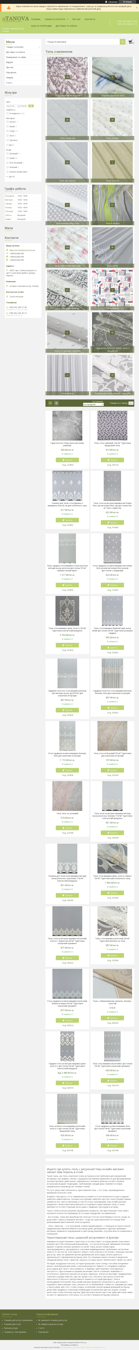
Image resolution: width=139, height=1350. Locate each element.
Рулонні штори (11, 1328)
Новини (9, 77)
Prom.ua (83, 1342)
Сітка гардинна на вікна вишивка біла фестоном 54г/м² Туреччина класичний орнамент (112, 1128)
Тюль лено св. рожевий (67, 813)
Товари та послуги (54, 19)
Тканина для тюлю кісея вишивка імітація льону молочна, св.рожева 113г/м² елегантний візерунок (67, 878)
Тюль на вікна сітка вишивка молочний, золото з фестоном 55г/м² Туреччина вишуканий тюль (67, 1128)
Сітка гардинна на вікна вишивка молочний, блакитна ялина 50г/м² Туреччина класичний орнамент (67, 1003)
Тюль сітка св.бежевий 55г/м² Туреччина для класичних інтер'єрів (112, 754)
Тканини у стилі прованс (15, 1332)
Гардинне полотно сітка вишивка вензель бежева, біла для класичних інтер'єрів (112, 692)
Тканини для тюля (12, 1324)
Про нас (76, 19)
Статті (9, 82)
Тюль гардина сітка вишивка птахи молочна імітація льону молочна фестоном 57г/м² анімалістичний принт (67, 568)
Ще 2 (11, 145)
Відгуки (9, 62)
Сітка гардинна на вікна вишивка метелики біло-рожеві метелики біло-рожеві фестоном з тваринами (112, 568)
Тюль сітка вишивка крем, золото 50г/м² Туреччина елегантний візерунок (67, 629)
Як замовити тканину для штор (52, 1320)
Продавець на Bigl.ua (69, 1345)
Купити (68, 460)
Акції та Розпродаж (41, 26)
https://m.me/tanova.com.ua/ (22, 250)
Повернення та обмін (16, 57)
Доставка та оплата (66, 26)
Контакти (90, 19)
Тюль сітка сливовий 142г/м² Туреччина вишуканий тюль (112, 444)
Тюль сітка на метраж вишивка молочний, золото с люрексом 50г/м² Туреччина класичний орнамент (67, 941)
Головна (35, 19)
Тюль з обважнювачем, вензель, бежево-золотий (112, 1002)
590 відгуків (112, 2)
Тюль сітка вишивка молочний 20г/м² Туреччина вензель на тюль (112, 939)
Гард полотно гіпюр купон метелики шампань (67, 444)
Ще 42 (12, 176)
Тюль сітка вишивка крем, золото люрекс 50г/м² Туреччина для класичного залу (112, 877)
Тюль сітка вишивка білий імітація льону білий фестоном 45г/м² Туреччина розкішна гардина (112, 630)
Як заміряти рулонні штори (50, 1324)
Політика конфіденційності (94, 1347)
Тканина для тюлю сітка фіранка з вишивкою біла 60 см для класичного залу (67, 504)
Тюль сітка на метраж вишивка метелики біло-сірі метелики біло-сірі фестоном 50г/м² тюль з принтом (112, 505)
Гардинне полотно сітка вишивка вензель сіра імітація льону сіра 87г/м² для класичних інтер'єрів (67, 693)
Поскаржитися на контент (71, 1347)
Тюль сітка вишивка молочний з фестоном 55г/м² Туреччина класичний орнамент (112, 1064)
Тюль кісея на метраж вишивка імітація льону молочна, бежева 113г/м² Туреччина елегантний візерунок (112, 816)
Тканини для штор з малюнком (18, 1320)
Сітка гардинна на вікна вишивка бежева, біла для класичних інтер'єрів (67, 754)
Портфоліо (11, 72)
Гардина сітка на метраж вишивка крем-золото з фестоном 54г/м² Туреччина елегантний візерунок (67, 1066)
